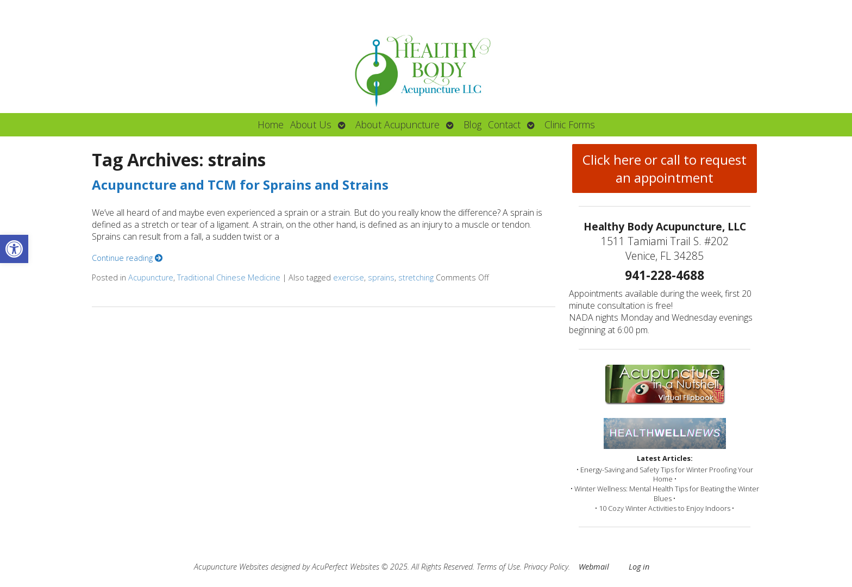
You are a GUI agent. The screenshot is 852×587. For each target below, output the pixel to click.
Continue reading (127, 258)
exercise (348, 277)
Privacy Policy (546, 566)
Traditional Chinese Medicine (228, 277)
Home (271, 124)
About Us (310, 124)
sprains (381, 277)
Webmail (594, 566)
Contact (504, 124)
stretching (416, 277)
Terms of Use (498, 566)
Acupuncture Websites (231, 566)
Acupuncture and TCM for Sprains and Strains (240, 184)
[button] (14, 249)
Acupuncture (150, 277)
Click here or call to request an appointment (664, 168)
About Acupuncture (397, 124)
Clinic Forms (569, 124)
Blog (472, 124)
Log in (639, 566)
